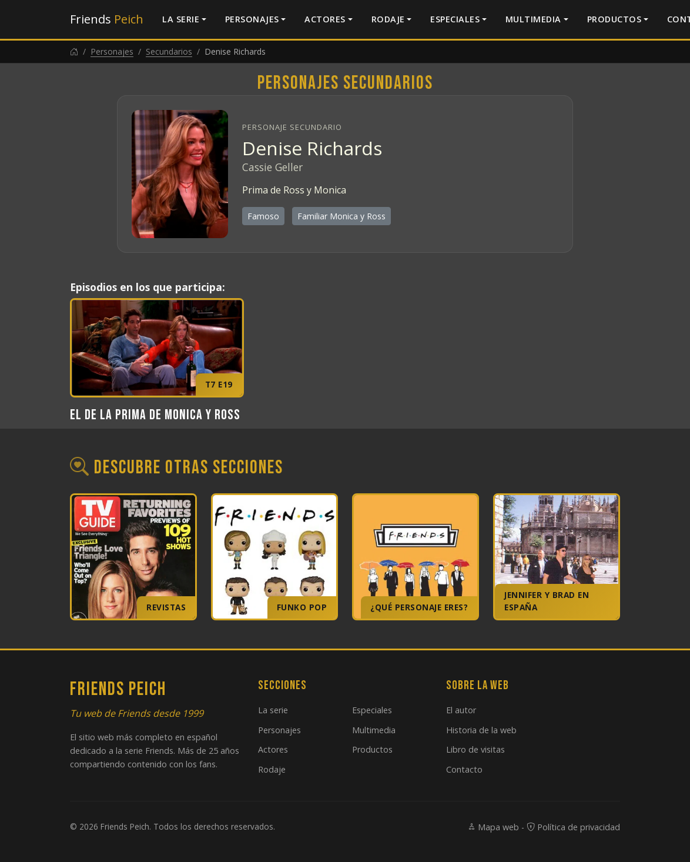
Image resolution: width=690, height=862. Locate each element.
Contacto (464, 769)
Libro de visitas (475, 749)
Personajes (252, 19)
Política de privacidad (573, 827)
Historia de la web (481, 730)
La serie (180, 19)
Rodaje (388, 19)
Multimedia (533, 19)
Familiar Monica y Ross (341, 216)
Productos (614, 19)
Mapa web (493, 827)
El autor (461, 710)
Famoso (263, 216)
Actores (325, 19)
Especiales (455, 19)
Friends (106, 19)
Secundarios (169, 51)
